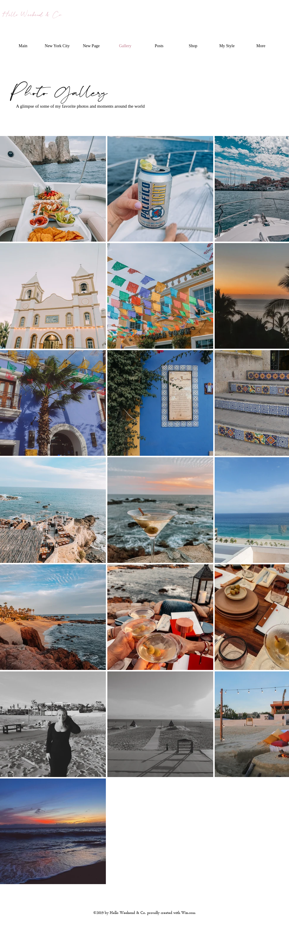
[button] (57, 46)
